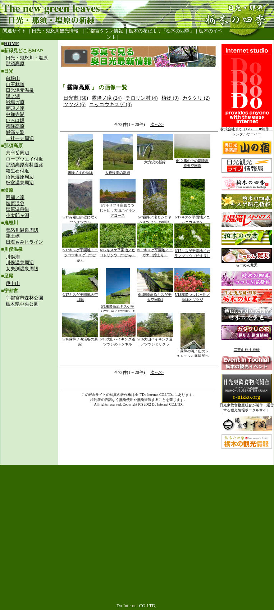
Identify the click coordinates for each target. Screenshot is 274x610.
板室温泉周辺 (20, 182)
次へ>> (157, 124)
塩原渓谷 (15, 203)
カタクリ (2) (196, 98)
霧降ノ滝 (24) (107, 98)
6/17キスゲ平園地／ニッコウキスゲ (192, 218)
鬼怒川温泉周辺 (22, 230)
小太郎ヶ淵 (17, 215)
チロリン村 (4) (141, 98)
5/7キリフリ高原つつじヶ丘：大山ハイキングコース (118, 208)
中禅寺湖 (15, 114)
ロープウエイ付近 (24, 159)
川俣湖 (13, 256)
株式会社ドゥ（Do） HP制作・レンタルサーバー (246, 129)
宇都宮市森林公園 (24, 298)
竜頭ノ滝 (15, 108)
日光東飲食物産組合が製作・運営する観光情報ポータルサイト (247, 405)
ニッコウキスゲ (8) (110, 104)
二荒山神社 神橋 (247, 350)
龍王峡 (13, 236)
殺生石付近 (17, 170)
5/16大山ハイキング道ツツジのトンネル (118, 340)
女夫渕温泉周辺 (22, 268)
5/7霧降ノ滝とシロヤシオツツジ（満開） (155, 218)
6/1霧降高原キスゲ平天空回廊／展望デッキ (118, 307)
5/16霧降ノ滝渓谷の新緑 (80, 340)
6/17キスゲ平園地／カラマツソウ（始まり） (192, 251)
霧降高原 (15, 126)
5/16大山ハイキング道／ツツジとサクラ (155, 340)
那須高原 (15, 63)
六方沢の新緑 (155, 160)
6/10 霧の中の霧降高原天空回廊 (192, 161)
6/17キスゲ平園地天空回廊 (80, 295)
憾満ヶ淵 (15, 132)
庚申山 (13, 283)
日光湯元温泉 (20, 90)
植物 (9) (170, 98)
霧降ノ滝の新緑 (80, 171)
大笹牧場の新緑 (118, 171)
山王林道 (15, 84)
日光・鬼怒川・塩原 (27, 57)
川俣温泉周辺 (20, 262)
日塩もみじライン (24, 242)
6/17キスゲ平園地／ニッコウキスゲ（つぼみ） (80, 253)
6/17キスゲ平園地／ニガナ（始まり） (155, 250)
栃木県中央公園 (22, 304)
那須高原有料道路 (24, 164)
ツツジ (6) (74, 104)
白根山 (13, 78)
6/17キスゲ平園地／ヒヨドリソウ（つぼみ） (118, 250)
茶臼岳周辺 (17, 152)
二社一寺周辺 (20, 138)
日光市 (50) (75, 98)
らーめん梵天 (247, 263)
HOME (11, 43)
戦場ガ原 (15, 102)
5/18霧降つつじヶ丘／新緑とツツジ (192, 295)
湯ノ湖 (13, 96)
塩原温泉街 (17, 209)
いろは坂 (15, 120)
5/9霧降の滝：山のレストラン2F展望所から (192, 354)
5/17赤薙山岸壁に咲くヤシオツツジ (80, 218)
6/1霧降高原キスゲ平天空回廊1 (155, 295)
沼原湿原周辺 (20, 177)
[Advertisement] (29, 358)
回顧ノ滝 (15, 197)
